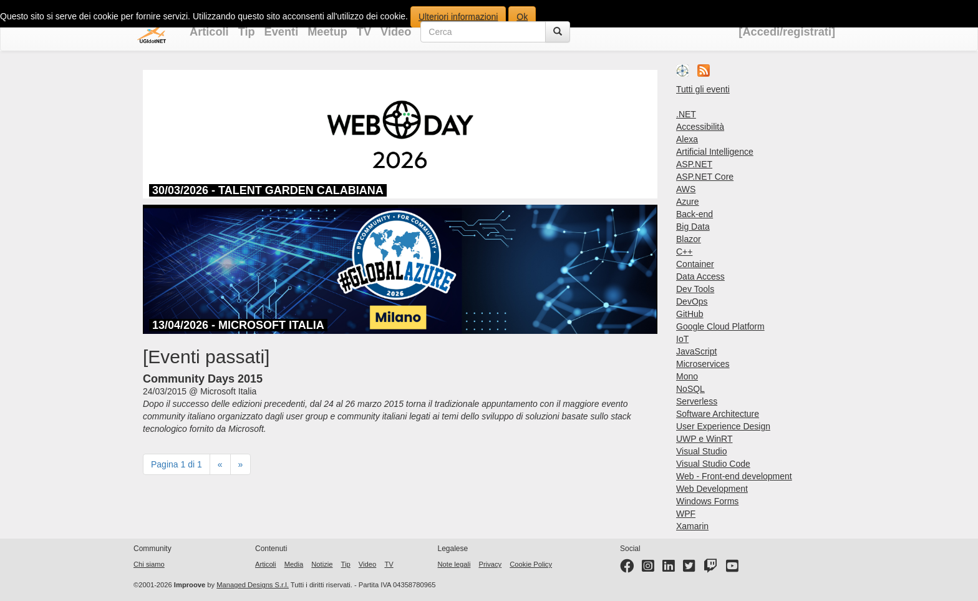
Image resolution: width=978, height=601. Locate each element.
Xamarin (692, 526)
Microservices (703, 364)
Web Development (712, 489)
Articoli (209, 32)
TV (364, 32)
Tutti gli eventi (703, 89)
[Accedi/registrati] (786, 32)
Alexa (687, 139)
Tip (246, 32)
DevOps (692, 301)
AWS (685, 189)
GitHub (690, 314)
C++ (684, 252)
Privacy (489, 564)
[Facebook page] (627, 568)
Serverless (696, 401)
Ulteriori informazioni (458, 17)
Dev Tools (695, 289)
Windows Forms (707, 501)
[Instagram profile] (648, 568)
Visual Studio (701, 451)
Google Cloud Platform (720, 326)
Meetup (327, 32)
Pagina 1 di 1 (176, 464)
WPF (685, 514)
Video (395, 32)
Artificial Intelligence (714, 152)
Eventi (281, 32)
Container (695, 264)
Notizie (321, 564)
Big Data (693, 227)
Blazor (688, 239)
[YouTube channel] (732, 568)
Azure (687, 202)
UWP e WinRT (704, 439)
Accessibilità (700, 127)
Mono (687, 376)
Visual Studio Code (713, 464)
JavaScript (696, 351)
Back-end (694, 214)
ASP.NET (694, 164)
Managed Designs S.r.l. (252, 585)
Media (293, 564)
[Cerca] (557, 31)
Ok (522, 17)
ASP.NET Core (705, 177)
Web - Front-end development (734, 476)
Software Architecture (717, 414)
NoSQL (690, 389)
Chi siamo (149, 564)
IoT (682, 339)
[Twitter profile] (689, 568)
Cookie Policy (531, 564)
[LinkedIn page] (668, 568)
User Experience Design (723, 426)
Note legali (454, 564)
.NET (686, 114)
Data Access (700, 276)
